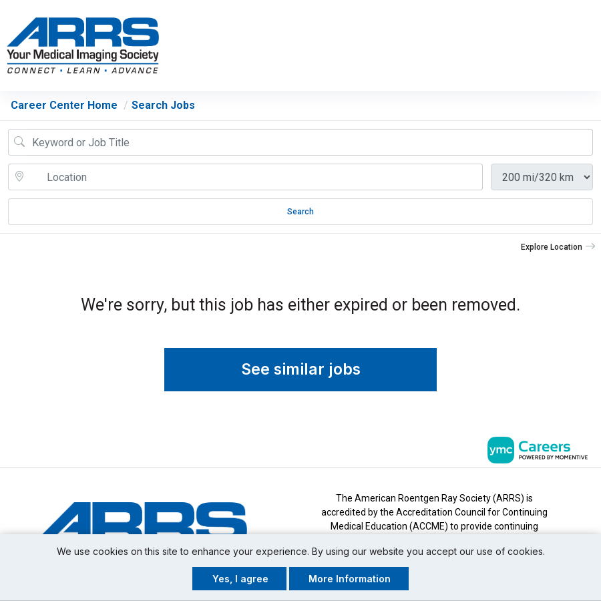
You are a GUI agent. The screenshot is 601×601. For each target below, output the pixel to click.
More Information (350, 578)
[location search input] (255, 178)
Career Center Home (64, 106)
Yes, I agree (240, 578)
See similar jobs (301, 371)
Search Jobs (163, 106)
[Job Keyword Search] (310, 143)
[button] (589, 46)
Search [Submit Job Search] (300, 213)
